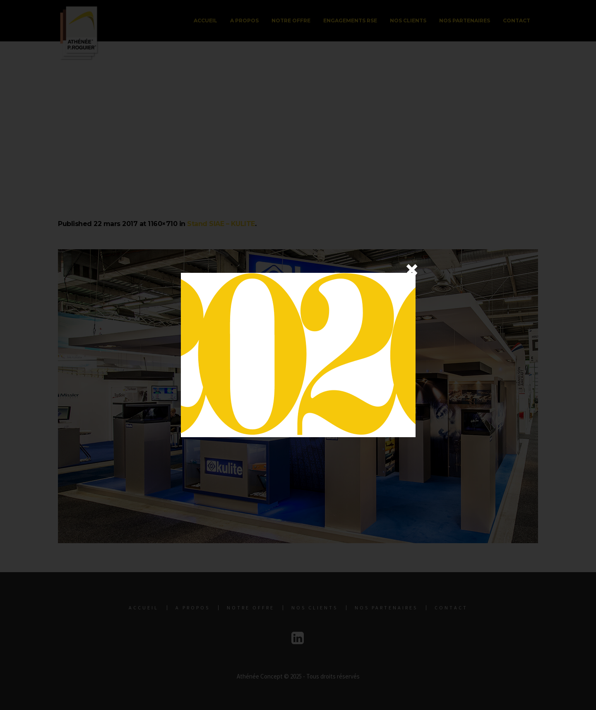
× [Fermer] (412, 269)
